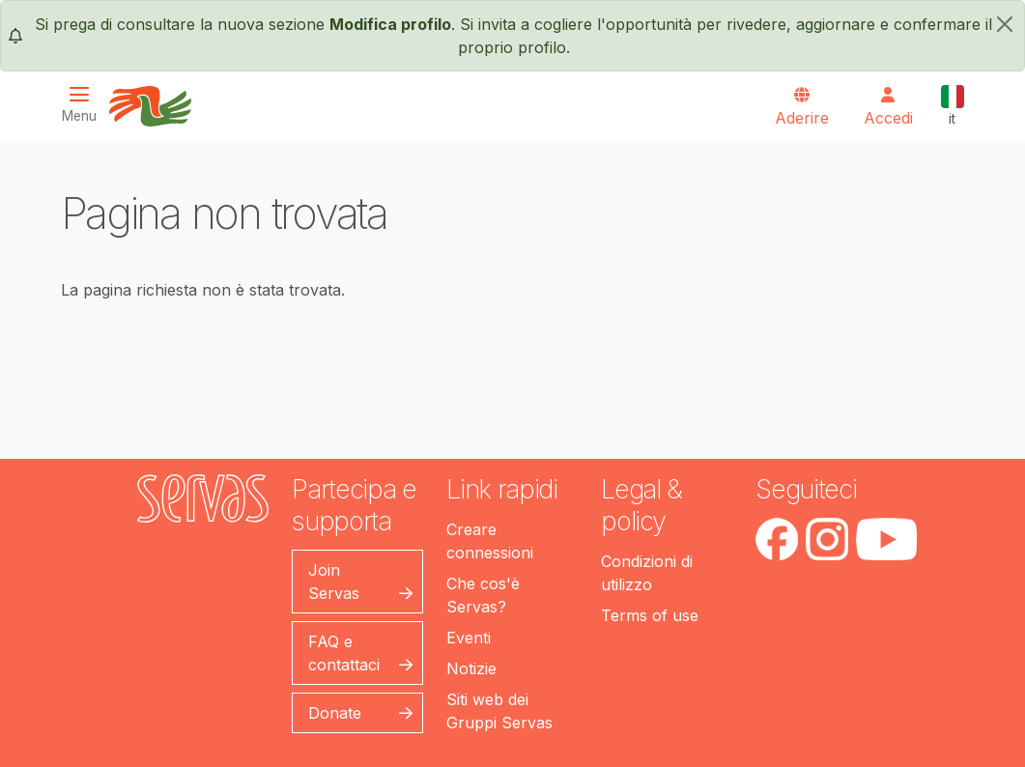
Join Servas (333, 581)
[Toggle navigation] (85, 104)
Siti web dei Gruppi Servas (499, 711)
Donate (334, 713)
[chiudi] (1004, 24)
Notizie (471, 668)
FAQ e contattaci (344, 653)
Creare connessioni (489, 541)
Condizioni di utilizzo (647, 573)
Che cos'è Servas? (483, 595)
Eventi (468, 637)
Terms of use (649, 615)
